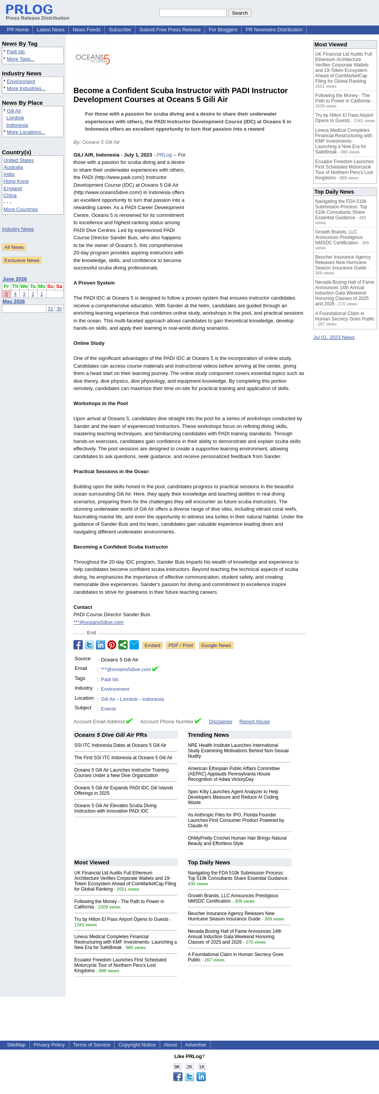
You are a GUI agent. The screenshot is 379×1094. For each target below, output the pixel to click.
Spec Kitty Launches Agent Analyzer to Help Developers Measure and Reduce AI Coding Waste (233, 797)
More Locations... (26, 132)
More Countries (20, 209)
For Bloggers (223, 29)
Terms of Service (92, 1045)
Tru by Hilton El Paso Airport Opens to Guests (121, 919)
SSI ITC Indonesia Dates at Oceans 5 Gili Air (120, 745)
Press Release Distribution (38, 15)
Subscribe (120, 29)
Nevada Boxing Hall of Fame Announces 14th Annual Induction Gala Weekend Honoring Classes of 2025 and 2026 (235, 937)
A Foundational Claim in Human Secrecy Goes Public (344, 316)
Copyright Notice (136, 1045)
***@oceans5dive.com (98, 622)
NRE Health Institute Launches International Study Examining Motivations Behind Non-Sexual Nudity (238, 751)
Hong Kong (16, 181)
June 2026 (15, 279)
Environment (21, 81)
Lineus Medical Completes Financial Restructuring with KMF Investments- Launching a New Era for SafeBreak (125, 942)
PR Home (18, 29)
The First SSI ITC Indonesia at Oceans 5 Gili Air (123, 757)
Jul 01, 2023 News (334, 337)
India (8, 174)
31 (50, 309)
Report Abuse (254, 721)
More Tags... (20, 59)
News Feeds (87, 29)
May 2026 (14, 301)
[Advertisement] (248, 208)
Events (108, 709)
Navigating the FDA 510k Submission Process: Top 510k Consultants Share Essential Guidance (238, 875)
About (170, 1045)
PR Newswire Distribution (274, 29)
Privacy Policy (49, 1045)
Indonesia (17, 125)
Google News (216, 645)
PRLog (164, 155)
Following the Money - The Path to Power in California (342, 98)
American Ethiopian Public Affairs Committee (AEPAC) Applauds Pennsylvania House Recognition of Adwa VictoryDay (234, 774)
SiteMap (16, 1045)
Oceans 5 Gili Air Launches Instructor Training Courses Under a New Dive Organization (121, 772)
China (10, 195)
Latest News (51, 29)
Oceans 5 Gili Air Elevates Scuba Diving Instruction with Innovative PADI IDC (115, 808)
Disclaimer (220, 721)
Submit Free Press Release (170, 29)
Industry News (18, 229)
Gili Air (14, 111)
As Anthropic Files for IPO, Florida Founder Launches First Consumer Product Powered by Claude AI (236, 820)
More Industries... (26, 88)
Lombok (15, 118)
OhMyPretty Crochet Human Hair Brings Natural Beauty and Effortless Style (237, 840)
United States (18, 160)
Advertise (195, 1045)
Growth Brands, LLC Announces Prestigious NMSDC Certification (339, 237)
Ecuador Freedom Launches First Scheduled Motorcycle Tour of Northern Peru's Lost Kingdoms (120, 965)
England (12, 188)
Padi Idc (16, 52)
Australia (13, 167)
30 (59, 309)
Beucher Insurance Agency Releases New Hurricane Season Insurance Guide (231, 916)
